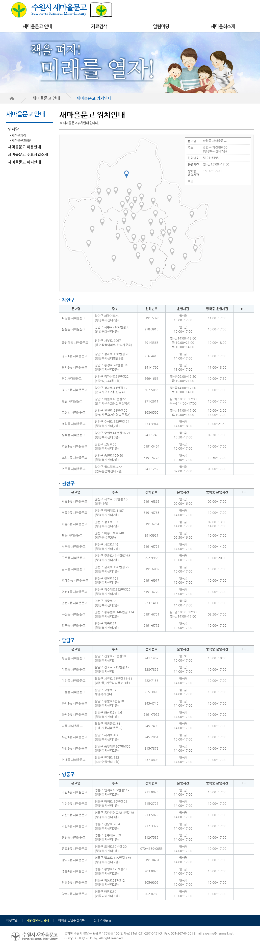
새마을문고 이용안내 (24, 147)
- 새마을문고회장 (21, 140)
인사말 (13, 129)
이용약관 (12, 920)
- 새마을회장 (18, 135)
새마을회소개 (223, 26)
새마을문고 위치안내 (24, 162)
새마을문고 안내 (37, 26)
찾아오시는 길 (103, 920)
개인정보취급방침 (38, 920)
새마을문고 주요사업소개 (28, 154)
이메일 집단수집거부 (71, 920)
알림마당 (161, 26)
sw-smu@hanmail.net (218, 933)
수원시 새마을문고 (61, 9)
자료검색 (99, 26)
